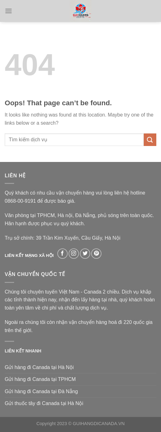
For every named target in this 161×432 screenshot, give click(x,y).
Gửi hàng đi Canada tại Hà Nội (39, 367)
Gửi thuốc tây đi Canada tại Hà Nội (44, 403)
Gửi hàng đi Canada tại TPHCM (40, 379)
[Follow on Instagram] (74, 253)
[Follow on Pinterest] (96, 253)
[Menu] (8, 10)
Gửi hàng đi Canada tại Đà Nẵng (41, 391)
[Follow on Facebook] (62, 253)
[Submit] (150, 139)
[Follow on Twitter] (85, 253)
